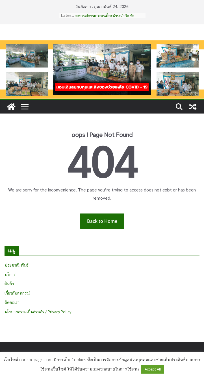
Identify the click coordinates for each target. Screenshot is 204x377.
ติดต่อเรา (12, 302)
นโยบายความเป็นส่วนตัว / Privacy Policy (38, 311)
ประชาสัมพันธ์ (16, 264)
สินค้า (9, 283)
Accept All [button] (153, 369)
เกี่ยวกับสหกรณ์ (17, 292)
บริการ (10, 274)
